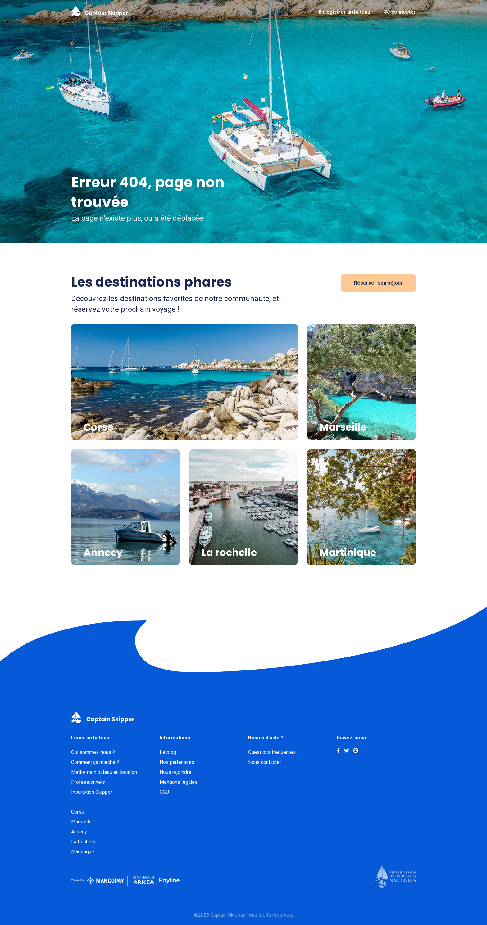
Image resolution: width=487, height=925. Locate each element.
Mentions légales (179, 782)
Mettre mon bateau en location (104, 772)
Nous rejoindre (175, 772)
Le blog (168, 752)
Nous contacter (264, 762)
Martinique (82, 852)
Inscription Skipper (91, 792)
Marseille (81, 822)
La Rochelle (84, 842)
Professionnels (88, 782)
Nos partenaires (177, 762)
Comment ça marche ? (95, 762)
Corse (77, 812)
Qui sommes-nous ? (93, 752)
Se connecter (400, 12)
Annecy (79, 832)
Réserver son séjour (378, 283)
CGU (164, 792)
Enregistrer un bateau (344, 12)
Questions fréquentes (272, 752)
